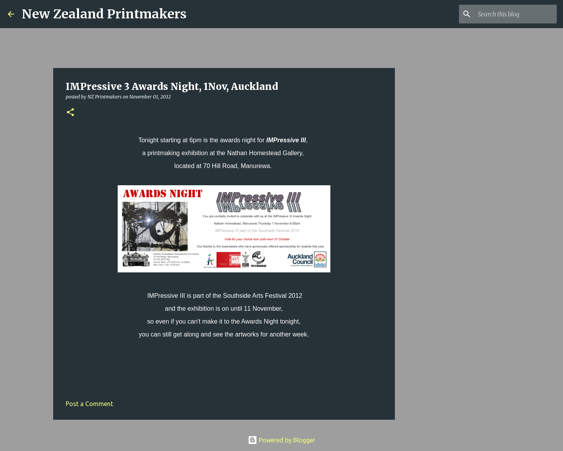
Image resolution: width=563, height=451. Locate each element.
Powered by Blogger (281, 440)
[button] (70, 112)
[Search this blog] (516, 14)
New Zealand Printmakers (104, 14)
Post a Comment (89, 403)
